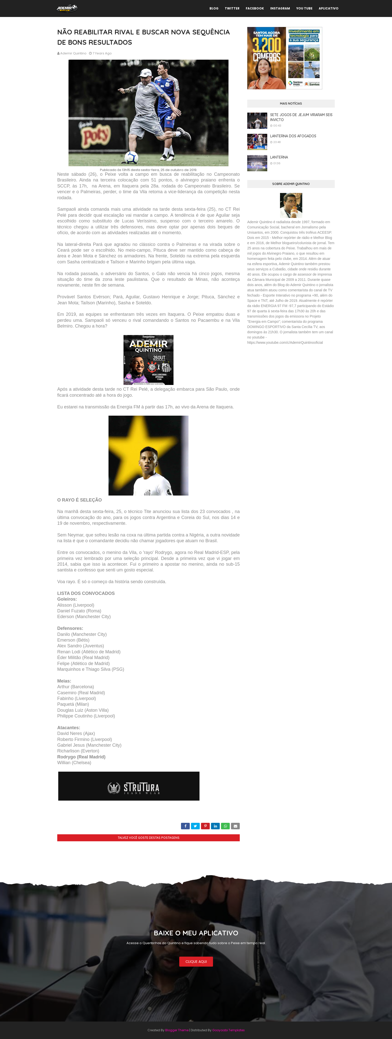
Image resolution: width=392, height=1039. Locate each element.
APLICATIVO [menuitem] (328, 8)
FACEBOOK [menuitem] (255, 8)
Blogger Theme (176, 1030)
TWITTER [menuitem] (232, 8)
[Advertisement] (284, 385)
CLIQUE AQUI (196, 961)
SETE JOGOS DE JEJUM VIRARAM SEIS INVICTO (301, 117)
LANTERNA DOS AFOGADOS (293, 136)
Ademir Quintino (73, 53)
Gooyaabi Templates (228, 1030)
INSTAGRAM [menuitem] (280, 8)
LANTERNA (279, 157)
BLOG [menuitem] (214, 8)
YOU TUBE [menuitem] (304, 8)
